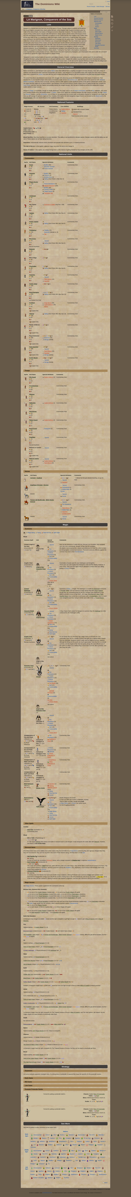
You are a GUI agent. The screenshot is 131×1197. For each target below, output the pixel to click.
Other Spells (98, 31)
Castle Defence (65, 109)
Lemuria (56, 1168)
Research (49, 860)
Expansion (97, 38)
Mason (46, 306)
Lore (95, 16)
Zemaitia (40, 1177)
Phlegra (59, 1160)
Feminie (83, 1174)
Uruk (34, 1160)
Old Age (46, 339)
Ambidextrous (48, 177)
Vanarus (71, 1157)
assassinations (92, 860)
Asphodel (33, 1157)
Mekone (58, 1144)
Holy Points (26, 85)
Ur (34, 1144)
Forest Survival (48, 168)
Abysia (44, 1138)
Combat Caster (66, 513)
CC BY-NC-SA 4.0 (47, 1192)
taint (83, 852)
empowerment (73, 903)
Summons (97, 30)
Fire (93, 90)
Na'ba (83, 1160)
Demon (51, 795)
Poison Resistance (49, 184)
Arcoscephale (37, 1135)
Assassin (46, 175)
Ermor (47, 1135)
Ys (49, 1163)
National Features (98, 20)
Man (72, 1150)
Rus (71, 1141)
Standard (51, 784)
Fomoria (96, 1138)
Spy (45, 234)
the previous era (72, 80)
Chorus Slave (53, 580)
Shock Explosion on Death (51, 755)
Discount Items (99, 33)
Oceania (99, 1144)
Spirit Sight (56, 532)
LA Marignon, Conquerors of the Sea (35, 9)
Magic (95, 28)
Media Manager (100, 6)
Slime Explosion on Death (51, 763)
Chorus (67, 568)
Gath (39, 1174)
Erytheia (66, 1177)
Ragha (47, 1174)
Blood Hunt (99, 96)
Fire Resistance (66, 504)
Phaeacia (68, 1160)
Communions (82, 90)
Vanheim (32, 1141)
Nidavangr (62, 1157)
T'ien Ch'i (91, 1135)
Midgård (82, 1171)
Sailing (63, 111)
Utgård (91, 1171)
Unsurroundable (52, 696)
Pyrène (93, 1150)
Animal (64, 496)
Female (62, 491)
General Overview (98, 18)
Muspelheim (62, 1141)
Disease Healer (48, 189)
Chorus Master (53, 608)
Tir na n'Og (86, 1138)
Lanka (87, 1141)
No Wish (50, 700)
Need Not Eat (47, 532)
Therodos (33, 1147)
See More (96, 48)
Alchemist (47, 337)
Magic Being (31, 532)
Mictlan (35, 1138)
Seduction (47, 232)
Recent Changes (91, 6)
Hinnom (102, 1141)
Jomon (41, 74)
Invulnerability (53, 558)
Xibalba (50, 1144)
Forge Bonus (74, 851)
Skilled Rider (65, 489)
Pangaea (68, 1138)
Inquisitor (63, 113)
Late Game (98, 43)
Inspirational (65, 487)
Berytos (41, 1144)
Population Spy (48, 193)
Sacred (47, 241)
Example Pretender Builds (100, 46)
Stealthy (46, 165)
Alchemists (44, 94)
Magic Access (98, 35)
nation (106, 1182)
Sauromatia (81, 1135)
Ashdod (102, 1157)
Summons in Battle (49, 204)
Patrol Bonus (47, 279)
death (31, 903)
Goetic (54, 92)
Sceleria (55, 1150)
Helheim (41, 1141)
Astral (76, 90)
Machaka (101, 1135)
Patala (32, 1174)
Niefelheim (51, 1141)
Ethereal (51, 751)
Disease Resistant (49, 185)
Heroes (97, 26)
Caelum (52, 1138)
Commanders (98, 23)
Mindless (68, 867)
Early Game (98, 40)
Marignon (102, 1150)
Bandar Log (81, 1157)
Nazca (42, 1160)
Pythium (64, 1150)
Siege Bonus (47, 303)
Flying (39, 532)
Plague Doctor (48, 191)
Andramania (102, 1174)
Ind (76, 1160)
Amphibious (52, 760)
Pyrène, (62, 1135)
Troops (97, 25)
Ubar (66, 1144)
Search (109, 4)
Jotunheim (52, 1157)
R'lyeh (82, 1144)
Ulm (54, 1135)
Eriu (79, 1150)
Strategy (96, 36)
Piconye (92, 1174)
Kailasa (79, 1141)
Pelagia (90, 1144)
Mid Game (97, 42)
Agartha (77, 1138)
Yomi (94, 1141)
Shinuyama (92, 1157)
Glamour (28, 94)
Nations (65, 1131)
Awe (50, 556)
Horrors (44, 869)
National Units (97, 21)
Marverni (71, 1135)
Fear (50, 624)
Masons (75, 114)
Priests (105, 92)
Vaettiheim (74, 1174)
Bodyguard (47, 428)
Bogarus (99, 1171)
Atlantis (74, 1144)
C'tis (59, 1138)
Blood (53, 70)
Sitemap (107, 6)
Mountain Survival (49, 166)
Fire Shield (52, 683)
